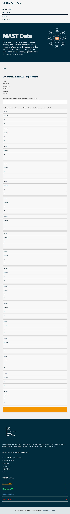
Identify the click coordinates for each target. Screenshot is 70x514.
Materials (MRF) (7, 489)
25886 (5, 269)
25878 (5, 129)
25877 (5, 111)
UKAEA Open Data (11, 3)
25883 (5, 216)
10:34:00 (6, 133)
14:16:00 (6, 272)
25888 (5, 303)
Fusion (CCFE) (7, 484)
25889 (5, 321)
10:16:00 (6, 115)
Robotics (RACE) (8, 494)
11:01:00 (6, 185)
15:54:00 (6, 395)
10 (4, 315)
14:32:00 (6, 290)
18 (4, 399)
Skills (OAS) (6, 499)
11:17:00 (6, 202)
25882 (5, 199)
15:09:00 (6, 325)
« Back (4, 68)
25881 (5, 181)
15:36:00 (6, 377)
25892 (5, 373)
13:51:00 (6, 220)
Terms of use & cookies (48, 510)
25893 (5, 391)
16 (4, 311)
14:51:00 (6, 307)
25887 (5, 286)
